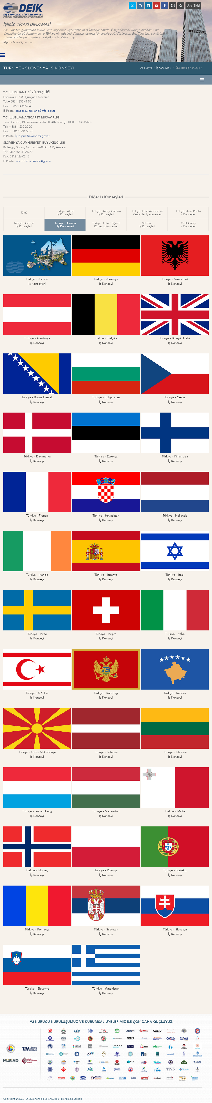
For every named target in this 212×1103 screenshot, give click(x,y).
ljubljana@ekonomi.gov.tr (32, 136)
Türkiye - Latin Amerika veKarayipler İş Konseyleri (147, 212)
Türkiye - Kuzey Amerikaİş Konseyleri (106, 212)
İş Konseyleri (163, 68)
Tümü (24, 213)
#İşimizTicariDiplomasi (18, 42)
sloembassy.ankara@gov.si (33, 161)
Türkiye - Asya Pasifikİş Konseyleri (188, 212)
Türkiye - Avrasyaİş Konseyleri (24, 224)
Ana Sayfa (146, 68)
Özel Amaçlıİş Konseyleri (188, 224)
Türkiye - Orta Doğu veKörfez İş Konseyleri (106, 224)
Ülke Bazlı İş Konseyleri (188, 68)
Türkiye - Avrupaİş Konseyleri (65, 224)
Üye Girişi (193, 6)
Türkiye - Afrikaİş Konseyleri (65, 212)
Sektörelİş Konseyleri (147, 224)
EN (173, 6)
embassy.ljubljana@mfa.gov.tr (35, 111)
